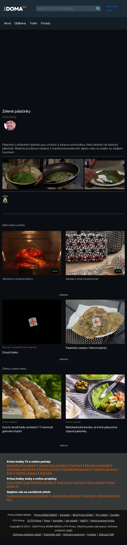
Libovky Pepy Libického (53, 465)
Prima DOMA (15, 482)
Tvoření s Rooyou (26, 473)
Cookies (91, 534)
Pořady (45, 23)
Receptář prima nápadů (21, 465)
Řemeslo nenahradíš (97, 465)
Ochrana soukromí (74, 534)
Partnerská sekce (112, 8)
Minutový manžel (49, 469)
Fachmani (76, 465)
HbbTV (84, 520)
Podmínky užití (52, 534)
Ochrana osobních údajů (27, 534)
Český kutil (63, 482)
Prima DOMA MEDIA (45, 515)
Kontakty (65, 515)
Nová (7, 23)
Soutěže (114, 515)
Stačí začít (46, 473)
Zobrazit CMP (106, 534)
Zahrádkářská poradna (77, 469)
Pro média (101, 515)
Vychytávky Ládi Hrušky (21, 469)
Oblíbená (20, 23)
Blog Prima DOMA (83, 515)
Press (47, 520)
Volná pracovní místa (102, 520)
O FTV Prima (34, 520)
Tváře (33, 23)
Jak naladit (72, 520)
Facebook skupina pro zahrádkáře (28, 496)
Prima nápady (95, 482)
